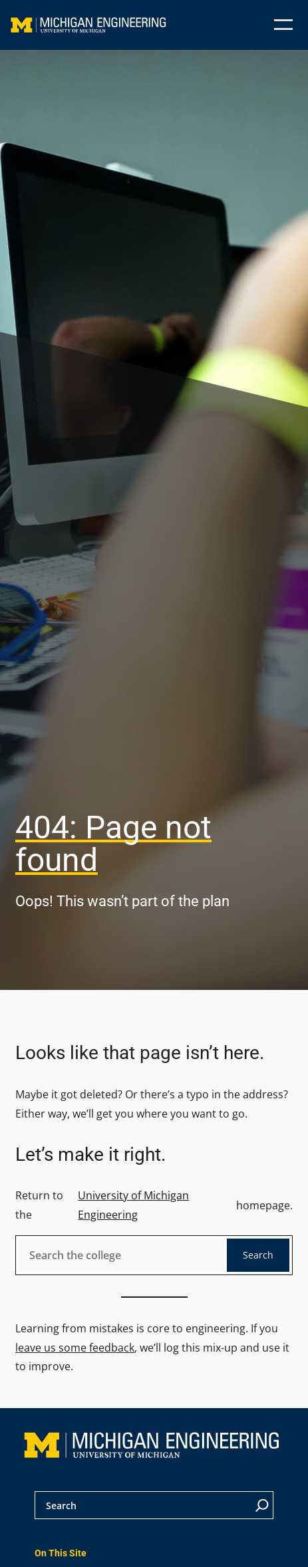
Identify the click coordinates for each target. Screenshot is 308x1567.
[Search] (262, 1505)
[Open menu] (283, 25)
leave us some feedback (74, 1347)
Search (258, 1255)
